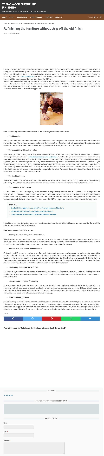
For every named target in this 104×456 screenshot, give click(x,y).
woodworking (39, 449)
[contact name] (87, 58)
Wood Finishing (37, 14)
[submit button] (87, 91)
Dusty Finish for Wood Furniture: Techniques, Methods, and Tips (33, 253)
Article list (80, 26)
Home (6, 14)
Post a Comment (14, 36)
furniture (56, 449)
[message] (87, 80)
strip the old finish (61, 82)
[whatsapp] (48, 380)
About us (60, 14)
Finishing (49, 449)
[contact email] (87, 67)
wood (31, 449)
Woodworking (23, 14)
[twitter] (23, 380)
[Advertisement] (36, 54)
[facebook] (10, 380)
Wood (13, 14)
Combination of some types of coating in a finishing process (32, 250)
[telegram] (61, 380)
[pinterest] (35, 380)
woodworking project (67, 449)
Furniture (50, 14)
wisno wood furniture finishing (20, 3)
